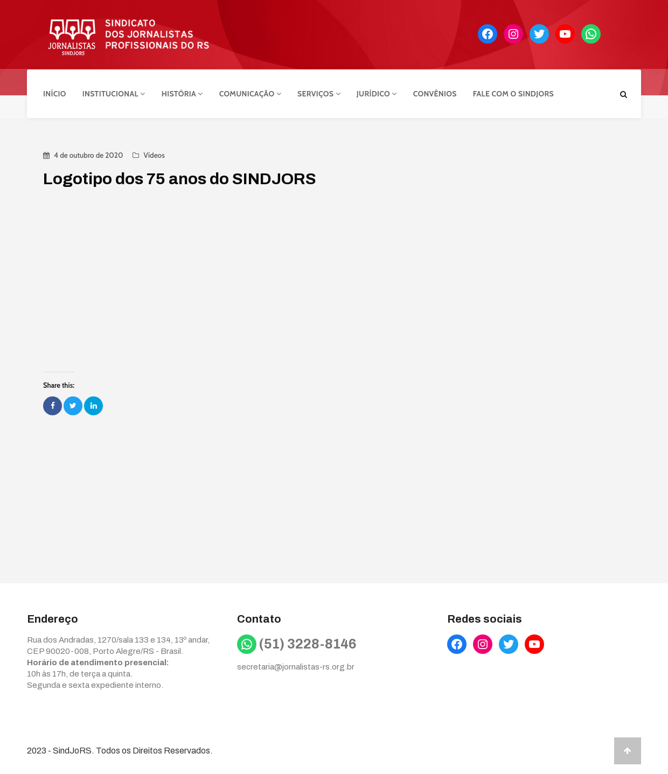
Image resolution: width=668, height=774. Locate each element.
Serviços (318, 93)
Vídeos (153, 154)
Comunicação (250, 93)
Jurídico (377, 93)
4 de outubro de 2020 (88, 154)
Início (54, 93)
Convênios (435, 93)
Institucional (113, 93)
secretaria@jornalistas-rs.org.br (295, 665)
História (182, 93)
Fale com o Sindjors (513, 93)
